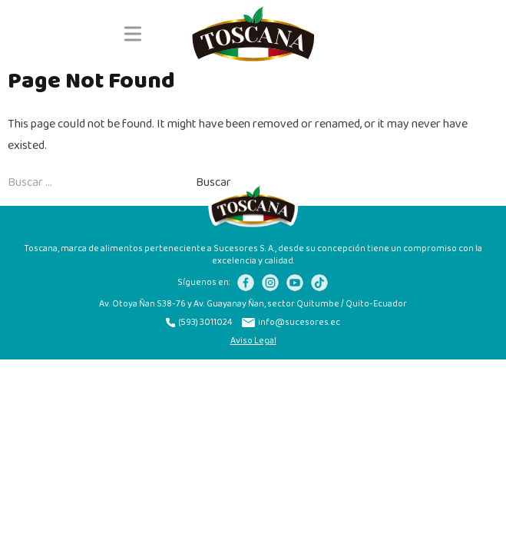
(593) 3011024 (199, 322)
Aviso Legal (253, 341)
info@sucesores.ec (291, 322)
